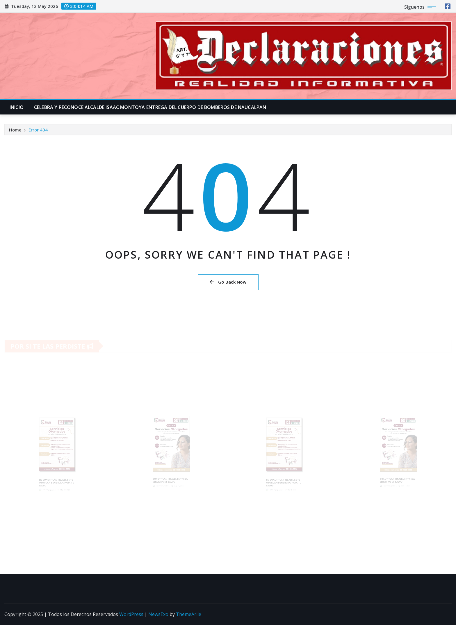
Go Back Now (228, 282)
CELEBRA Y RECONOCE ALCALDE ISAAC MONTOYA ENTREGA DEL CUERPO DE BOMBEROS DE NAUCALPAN (150, 107)
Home (15, 131)
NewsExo (158, 614)
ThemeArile (188, 614)
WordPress (131, 614)
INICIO (17, 107)
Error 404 (38, 131)
